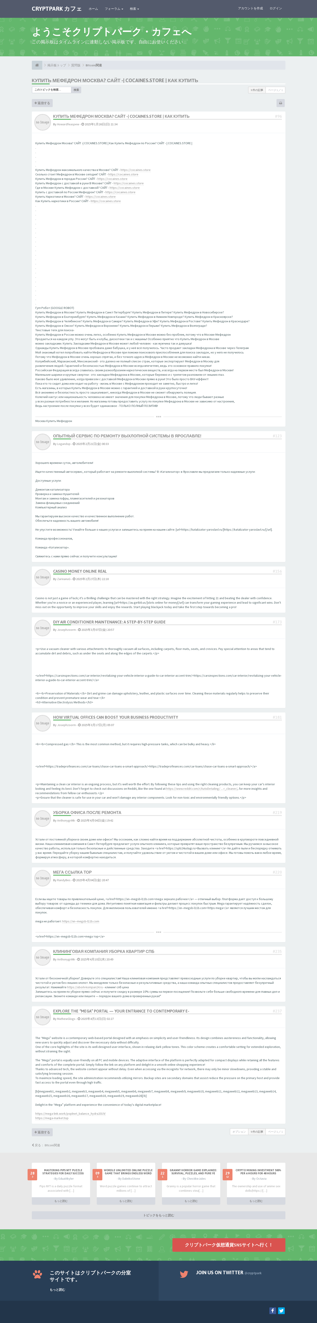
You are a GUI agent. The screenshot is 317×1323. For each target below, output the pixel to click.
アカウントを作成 (250, 8)
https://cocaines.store (136, 170)
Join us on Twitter (229, 1272)
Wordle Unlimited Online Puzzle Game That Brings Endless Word (128, 1172)
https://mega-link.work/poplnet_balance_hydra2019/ (70, 1114)
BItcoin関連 (94, 65)
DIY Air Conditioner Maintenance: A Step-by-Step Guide (109, 622)
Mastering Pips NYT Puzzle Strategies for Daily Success (63, 1172)
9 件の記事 (257, 90)
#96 (278, 116)
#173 (277, 622)
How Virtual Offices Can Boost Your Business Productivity (115, 717)
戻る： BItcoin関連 (46, 1145)
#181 (277, 717)
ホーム (93, 9)
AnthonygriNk (66, 820)
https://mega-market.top (52, 1118)
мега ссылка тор (72, 872)
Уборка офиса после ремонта (87, 812)
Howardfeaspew (68, 124)
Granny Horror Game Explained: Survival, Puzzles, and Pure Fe (193, 1172)
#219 (277, 812)
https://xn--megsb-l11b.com (80, 921)
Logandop (64, 444)
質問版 (76, 65)
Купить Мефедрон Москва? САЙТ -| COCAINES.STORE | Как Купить (115, 80)
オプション (239, 1131)
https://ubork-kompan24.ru (85, 987)
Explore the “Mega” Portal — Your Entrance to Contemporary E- (121, 1011)
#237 (277, 1011)
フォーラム (114, 9)
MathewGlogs (66, 1019)
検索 (134, 9)
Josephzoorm (66, 630)
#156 (277, 571)
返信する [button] (42, 103)
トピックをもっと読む (158, 1215)
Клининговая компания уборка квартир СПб (103, 951)
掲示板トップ (56, 65)
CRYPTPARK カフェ (57, 8)
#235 (277, 951)
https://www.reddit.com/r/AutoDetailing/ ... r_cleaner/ (201, 789)
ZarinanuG (64, 579)
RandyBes (64, 880)
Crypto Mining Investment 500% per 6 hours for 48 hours (258, 1172)
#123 (277, 436)
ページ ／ (275, 90)
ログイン (276, 8)
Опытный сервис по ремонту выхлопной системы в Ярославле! (127, 436)
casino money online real (80, 571)
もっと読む (61, 1201)
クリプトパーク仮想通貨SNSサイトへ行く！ (229, 1245)
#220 (277, 872)
